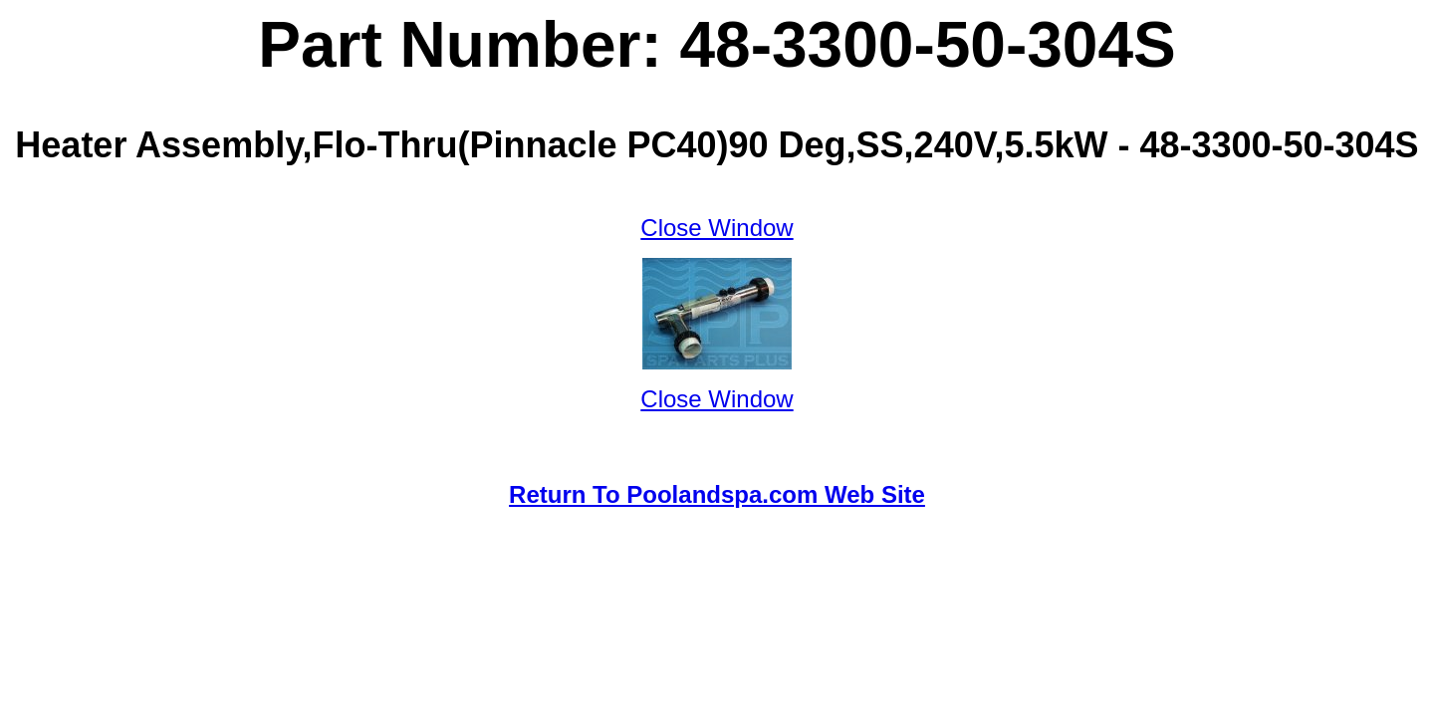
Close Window (716, 227)
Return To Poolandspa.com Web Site (717, 494)
